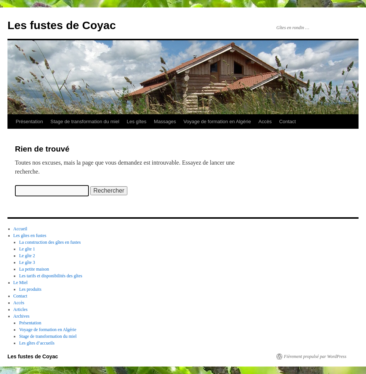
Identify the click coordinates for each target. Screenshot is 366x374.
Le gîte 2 (27, 255)
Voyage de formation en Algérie (217, 121)
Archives (21, 316)
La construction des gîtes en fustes (50, 242)
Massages (165, 121)
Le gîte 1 (27, 249)
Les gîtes (136, 121)
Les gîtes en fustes (29, 235)
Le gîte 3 (27, 262)
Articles (20, 309)
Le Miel (20, 282)
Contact (287, 121)
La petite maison (34, 269)
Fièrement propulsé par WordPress (315, 356)
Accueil (20, 228)
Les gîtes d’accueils (37, 343)
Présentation (29, 121)
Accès (265, 121)
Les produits (30, 289)
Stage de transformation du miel (84, 121)
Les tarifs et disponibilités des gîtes (50, 275)
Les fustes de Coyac (61, 25)
